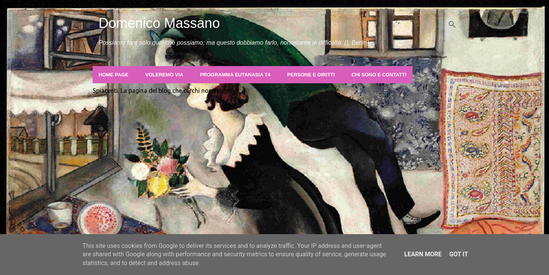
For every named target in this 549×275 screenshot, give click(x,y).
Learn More (422, 254)
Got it (458, 254)
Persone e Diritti (311, 75)
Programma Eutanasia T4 (235, 75)
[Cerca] (452, 24)
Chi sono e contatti (379, 75)
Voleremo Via (164, 75)
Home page (114, 75)
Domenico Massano (159, 23)
